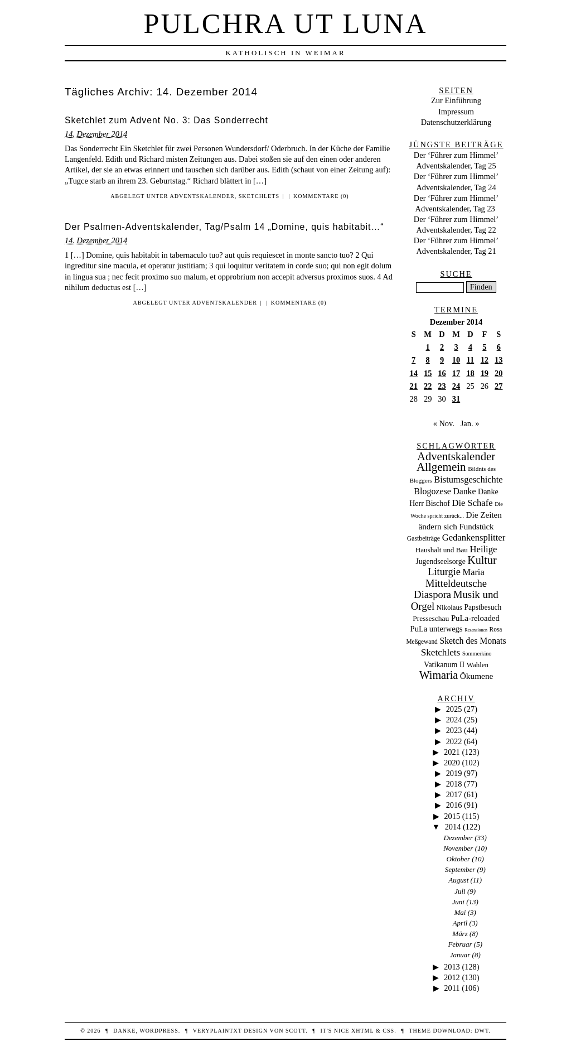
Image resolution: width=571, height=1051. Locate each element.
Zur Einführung (456, 100)
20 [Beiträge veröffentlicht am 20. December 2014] (498, 373)
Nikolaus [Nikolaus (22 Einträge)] (449, 607)
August (458, 880)
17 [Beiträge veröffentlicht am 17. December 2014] (456, 373)
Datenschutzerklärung (456, 122)
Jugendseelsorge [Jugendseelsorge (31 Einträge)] (440, 561)
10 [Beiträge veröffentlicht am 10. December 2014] (456, 359)
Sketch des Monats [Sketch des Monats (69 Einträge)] (472, 640)
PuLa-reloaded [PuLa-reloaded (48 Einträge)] (475, 618)
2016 (454, 805)
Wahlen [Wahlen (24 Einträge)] (477, 665)
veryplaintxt (217, 1031)
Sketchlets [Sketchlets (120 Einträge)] (441, 652)
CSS (388, 1031)
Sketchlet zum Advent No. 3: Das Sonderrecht (166, 120)
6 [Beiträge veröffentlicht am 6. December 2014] (499, 347)
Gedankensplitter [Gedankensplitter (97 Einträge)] (474, 537)
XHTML (362, 1031)
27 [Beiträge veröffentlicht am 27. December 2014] (498, 386)
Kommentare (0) (321, 196)
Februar (460, 944)
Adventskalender (202, 196)
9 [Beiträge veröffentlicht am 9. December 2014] (442, 359)
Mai (460, 912)
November (458, 848)
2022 (454, 741)
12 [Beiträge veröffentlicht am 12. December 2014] (484, 359)
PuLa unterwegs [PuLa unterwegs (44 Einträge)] (436, 628)
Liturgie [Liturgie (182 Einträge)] (444, 571)
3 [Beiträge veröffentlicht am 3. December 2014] (456, 347)
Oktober (458, 859)
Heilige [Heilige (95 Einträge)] (483, 549)
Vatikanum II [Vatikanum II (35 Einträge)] (444, 665)
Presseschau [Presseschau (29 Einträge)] (431, 618)
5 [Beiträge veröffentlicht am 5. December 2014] (484, 347)
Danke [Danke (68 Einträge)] (464, 491)
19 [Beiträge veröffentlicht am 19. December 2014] (484, 373)
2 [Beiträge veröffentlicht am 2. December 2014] (442, 347)
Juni (458, 902)
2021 (452, 752)
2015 (452, 816)
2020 (452, 762)
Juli (459, 891)
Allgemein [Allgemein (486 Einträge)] (441, 467)
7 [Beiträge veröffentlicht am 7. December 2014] (413, 359)
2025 (454, 709)
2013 (452, 966)
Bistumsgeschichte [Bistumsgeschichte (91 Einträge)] (468, 479)
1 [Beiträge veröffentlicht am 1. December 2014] (428, 347)
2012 (452, 977)
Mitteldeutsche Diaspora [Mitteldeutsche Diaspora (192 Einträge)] (450, 589)
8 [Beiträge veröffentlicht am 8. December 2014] (428, 359)
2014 (453, 826)
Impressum (456, 111)
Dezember (458, 837)
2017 (454, 794)
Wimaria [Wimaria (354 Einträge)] (438, 675)
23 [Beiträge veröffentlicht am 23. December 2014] (442, 386)
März (459, 933)
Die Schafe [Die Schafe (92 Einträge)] (472, 503)
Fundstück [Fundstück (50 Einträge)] (476, 526)
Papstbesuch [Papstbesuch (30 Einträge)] (482, 607)
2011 (451, 987)
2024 (454, 719)
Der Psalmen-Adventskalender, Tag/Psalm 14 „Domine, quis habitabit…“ (224, 227)
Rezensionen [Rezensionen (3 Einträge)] (475, 630)
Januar (460, 955)
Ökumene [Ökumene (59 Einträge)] (476, 676)
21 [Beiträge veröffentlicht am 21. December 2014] (414, 386)
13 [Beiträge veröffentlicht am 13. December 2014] (498, 359)
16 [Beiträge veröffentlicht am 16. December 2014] (442, 373)
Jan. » (470, 423)
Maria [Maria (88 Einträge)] (474, 572)
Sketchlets (259, 196)
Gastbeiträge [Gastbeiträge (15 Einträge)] (423, 538)
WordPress (158, 1031)
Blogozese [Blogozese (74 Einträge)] (432, 491)
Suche (456, 273)
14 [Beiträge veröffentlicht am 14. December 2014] (414, 373)
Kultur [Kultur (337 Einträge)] (481, 560)
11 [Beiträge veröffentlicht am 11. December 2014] (471, 359)
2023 (454, 730)
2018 (454, 783)
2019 (454, 773)
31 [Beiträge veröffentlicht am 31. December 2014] (456, 398)
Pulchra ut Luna (286, 23)
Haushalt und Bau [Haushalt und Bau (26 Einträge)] (441, 550)
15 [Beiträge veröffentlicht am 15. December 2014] (428, 373)
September (460, 869)
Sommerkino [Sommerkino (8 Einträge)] (476, 653)
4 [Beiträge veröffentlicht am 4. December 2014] (470, 347)
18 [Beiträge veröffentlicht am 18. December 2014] (470, 373)
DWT (481, 1031)
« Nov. (443, 423)
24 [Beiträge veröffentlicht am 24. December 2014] (456, 386)
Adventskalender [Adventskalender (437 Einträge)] (456, 456)
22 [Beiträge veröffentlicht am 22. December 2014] (428, 386)
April (460, 923)
